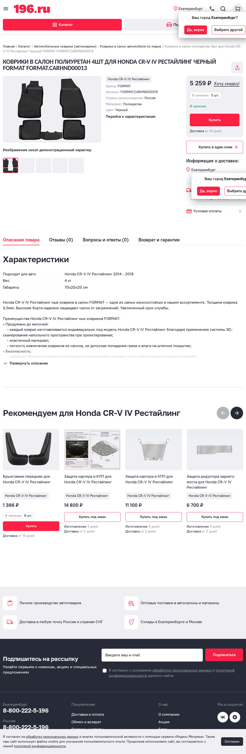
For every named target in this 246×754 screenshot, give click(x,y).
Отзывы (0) (61, 234)
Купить (215, 114)
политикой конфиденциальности (40, 746)
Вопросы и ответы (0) (106, 234)
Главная (9, 41)
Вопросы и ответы (87, 723)
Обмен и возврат (86, 716)
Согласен (232, 741)
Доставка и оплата (87, 708)
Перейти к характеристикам (130, 110)
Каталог (62, 25)
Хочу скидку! (226, 77)
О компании (168, 708)
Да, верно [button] (195, 29)
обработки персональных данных (182, 664)
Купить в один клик (218, 141)
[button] (237, 407)
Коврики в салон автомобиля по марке (130, 41)
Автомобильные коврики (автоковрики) (65, 41)
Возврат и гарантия (159, 234)
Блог (162, 723)
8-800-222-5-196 (26, 704)
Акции (163, 716)
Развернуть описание (29, 357)
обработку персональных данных (52, 737)
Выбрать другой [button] (228, 29)
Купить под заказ (92, 511)
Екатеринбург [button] (190, 8)
